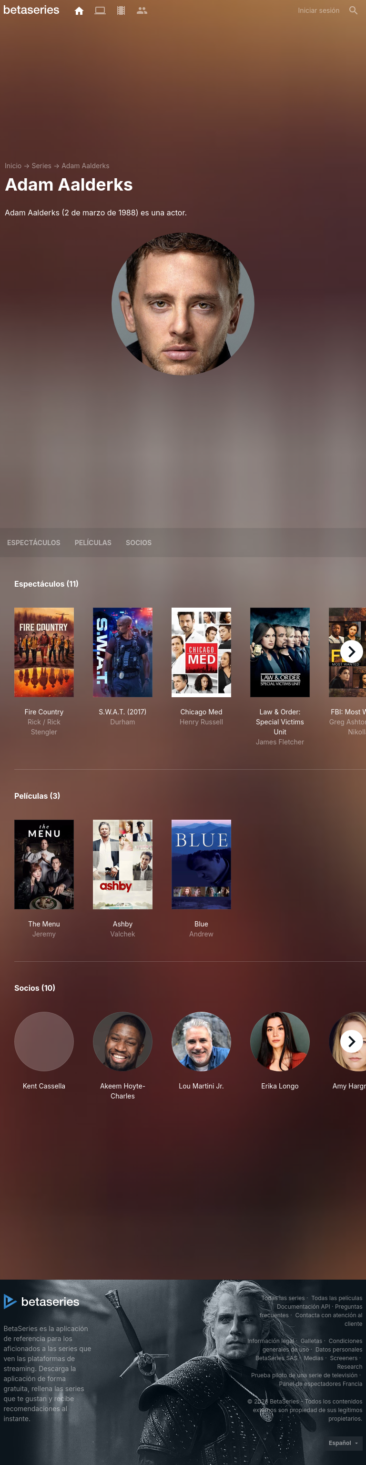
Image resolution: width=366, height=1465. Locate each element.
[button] (44, 1056)
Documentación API (303, 1306)
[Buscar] (354, 10)
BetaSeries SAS (276, 1358)
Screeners (343, 1358)
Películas (93, 543)
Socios (139, 543)
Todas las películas (336, 1298)
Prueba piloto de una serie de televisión (304, 1375)
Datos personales (339, 1349)
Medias (314, 1358)
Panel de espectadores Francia (321, 1383)
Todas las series (283, 1298)
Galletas (312, 1340)
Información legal (270, 1340)
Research (350, 1366)
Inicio (13, 166)
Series (41, 166)
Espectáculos (34, 543)
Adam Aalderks (85, 166)
